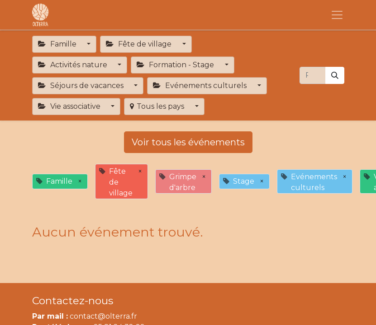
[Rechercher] (334, 75)
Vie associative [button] (70, 106)
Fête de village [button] (139, 44)
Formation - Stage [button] (176, 64)
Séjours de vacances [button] (81, 85)
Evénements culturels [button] (200, 85)
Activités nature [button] (73, 64)
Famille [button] (58, 44)
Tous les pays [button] (158, 106)
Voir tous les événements (188, 142)
